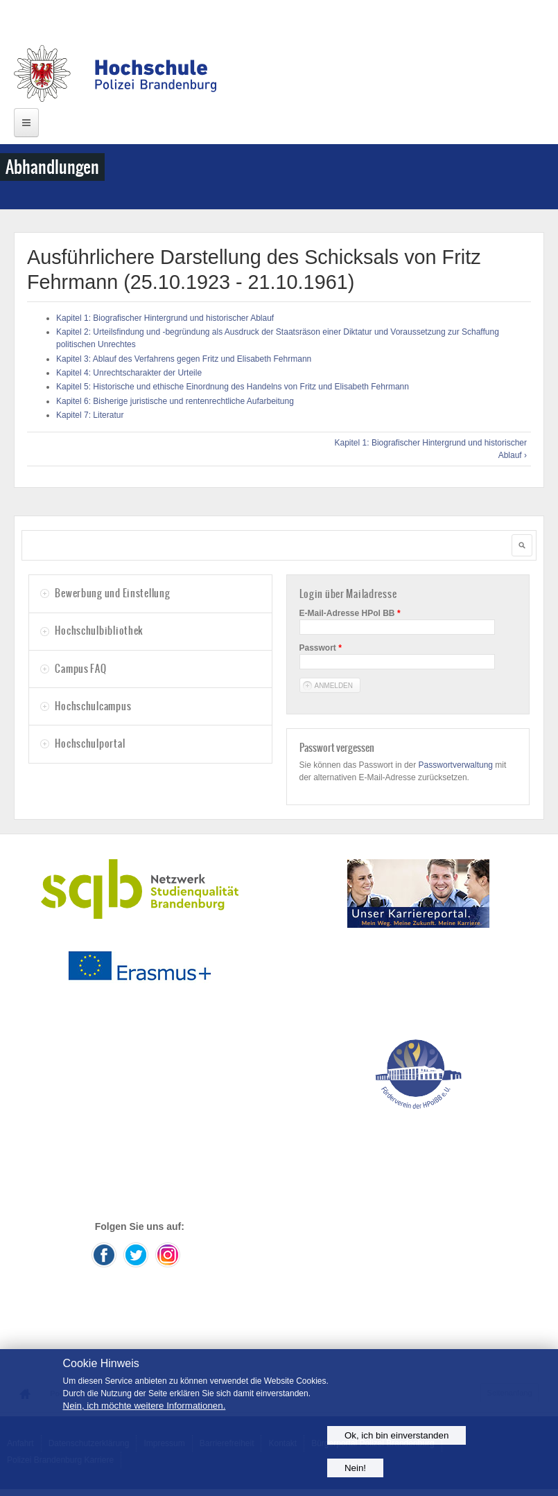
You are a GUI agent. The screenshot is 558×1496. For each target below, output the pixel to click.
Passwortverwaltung (456, 765)
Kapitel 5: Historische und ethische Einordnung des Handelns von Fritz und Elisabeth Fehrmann (232, 386)
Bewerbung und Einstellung (112, 593)
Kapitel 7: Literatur (89, 415)
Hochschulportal (90, 743)
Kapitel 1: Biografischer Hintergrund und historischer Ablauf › (431, 449)
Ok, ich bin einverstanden (396, 1435)
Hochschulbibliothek (99, 630)
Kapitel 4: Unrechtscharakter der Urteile (129, 373)
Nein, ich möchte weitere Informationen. (144, 1405)
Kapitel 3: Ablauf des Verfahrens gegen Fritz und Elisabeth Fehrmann (183, 359)
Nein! (355, 1468)
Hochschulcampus (93, 706)
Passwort (320, 648)
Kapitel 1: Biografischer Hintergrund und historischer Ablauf (165, 318)
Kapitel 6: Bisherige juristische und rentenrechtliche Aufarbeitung (175, 401)
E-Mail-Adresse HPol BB (350, 613)
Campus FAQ (80, 668)
